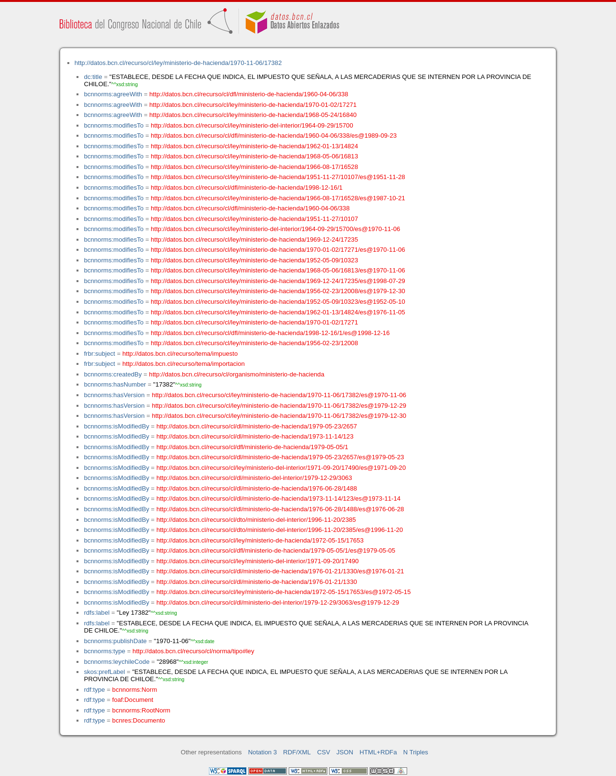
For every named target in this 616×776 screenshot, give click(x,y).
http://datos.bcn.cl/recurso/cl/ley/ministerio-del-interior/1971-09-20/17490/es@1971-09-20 (281, 467)
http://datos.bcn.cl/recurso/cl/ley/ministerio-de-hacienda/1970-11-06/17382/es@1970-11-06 (279, 395)
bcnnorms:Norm (134, 689)
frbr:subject (99, 353)
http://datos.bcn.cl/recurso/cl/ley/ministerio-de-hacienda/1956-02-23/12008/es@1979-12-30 (278, 291)
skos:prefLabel (104, 671)
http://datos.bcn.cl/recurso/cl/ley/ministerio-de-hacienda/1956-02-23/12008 (254, 343)
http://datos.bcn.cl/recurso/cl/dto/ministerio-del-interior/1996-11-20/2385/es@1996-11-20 (279, 529)
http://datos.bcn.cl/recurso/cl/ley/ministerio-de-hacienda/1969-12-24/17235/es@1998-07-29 (278, 281)
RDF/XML (297, 752)
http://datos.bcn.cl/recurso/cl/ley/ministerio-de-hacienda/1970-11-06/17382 (178, 62)
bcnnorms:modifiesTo (113, 125)
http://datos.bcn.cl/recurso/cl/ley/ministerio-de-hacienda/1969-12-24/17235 (254, 239)
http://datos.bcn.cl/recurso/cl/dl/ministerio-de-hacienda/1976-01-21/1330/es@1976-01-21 (280, 571)
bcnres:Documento (138, 720)
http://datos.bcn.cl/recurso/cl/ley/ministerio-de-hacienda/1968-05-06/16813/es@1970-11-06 (278, 270)
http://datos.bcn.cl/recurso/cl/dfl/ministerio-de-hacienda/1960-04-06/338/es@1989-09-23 (274, 135)
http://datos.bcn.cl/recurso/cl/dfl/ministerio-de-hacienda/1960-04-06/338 (248, 94)
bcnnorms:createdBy (112, 374)
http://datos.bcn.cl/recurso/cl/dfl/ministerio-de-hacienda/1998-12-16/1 (247, 187)
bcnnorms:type (104, 651)
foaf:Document (132, 699)
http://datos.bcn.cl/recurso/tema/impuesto (180, 353)
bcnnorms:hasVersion (114, 395)
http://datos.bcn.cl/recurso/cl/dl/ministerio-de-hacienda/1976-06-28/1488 (256, 488)
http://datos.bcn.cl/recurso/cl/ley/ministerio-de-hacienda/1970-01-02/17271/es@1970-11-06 (278, 249)
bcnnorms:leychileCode (116, 661)
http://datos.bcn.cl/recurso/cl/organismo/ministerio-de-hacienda (236, 374)
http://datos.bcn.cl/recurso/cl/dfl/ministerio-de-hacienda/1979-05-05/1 (252, 447)
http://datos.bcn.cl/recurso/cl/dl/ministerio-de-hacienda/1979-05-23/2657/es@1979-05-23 (280, 457)
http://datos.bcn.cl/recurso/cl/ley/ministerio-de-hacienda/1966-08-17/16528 (254, 166)
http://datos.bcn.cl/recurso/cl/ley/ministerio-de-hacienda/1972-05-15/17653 (260, 540)
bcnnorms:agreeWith (113, 94)
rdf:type (94, 689)
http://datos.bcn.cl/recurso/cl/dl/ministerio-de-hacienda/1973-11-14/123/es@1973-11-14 (278, 498)
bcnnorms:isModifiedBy (116, 426)
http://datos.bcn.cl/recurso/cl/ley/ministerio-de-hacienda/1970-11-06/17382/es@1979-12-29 (279, 405)
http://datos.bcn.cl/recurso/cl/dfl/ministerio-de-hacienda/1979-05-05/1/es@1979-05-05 (275, 550)
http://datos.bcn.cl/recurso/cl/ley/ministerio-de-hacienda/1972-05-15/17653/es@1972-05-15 (283, 591)
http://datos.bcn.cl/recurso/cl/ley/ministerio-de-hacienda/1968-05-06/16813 (254, 156)
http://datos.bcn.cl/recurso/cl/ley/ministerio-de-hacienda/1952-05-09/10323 (254, 260)
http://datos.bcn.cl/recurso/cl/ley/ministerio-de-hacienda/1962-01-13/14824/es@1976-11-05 (278, 312)
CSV (323, 752)
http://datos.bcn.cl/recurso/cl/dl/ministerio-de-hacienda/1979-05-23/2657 (256, 426)
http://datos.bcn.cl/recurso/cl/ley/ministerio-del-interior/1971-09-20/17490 (257, 561)
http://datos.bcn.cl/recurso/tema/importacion (183, 363)
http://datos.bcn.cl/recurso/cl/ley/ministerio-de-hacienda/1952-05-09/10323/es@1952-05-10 (278, 301)
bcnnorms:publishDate (115, 641)
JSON (344, 752)
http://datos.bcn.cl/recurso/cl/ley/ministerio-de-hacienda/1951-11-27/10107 (254, 218)
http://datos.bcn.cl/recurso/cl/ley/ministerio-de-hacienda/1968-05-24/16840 (253, 114)
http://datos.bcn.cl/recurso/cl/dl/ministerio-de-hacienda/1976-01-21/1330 (256, 581)
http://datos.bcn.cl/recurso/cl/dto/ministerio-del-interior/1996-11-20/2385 (256, 519)
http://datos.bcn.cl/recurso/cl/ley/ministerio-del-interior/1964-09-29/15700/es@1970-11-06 (275, 229)
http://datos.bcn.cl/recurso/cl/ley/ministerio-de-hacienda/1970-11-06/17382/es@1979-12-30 (279, 415)
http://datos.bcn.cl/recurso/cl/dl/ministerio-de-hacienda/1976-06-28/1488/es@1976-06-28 (280, 509)
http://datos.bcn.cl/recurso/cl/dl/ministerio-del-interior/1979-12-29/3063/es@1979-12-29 (277, 602)
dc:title (93, 76)
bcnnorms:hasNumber (115, 384)
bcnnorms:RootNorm (141, 710)
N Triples (415, 752)
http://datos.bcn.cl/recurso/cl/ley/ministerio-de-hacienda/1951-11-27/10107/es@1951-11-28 (278, 177)
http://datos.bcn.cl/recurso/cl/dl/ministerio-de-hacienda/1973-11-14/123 (255, 436)
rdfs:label (96, 612)
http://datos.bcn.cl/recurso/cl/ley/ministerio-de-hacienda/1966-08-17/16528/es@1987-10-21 (278, 198)
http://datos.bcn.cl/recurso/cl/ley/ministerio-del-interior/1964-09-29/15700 (252, 125)
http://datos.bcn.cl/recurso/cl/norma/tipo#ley (193, 651)
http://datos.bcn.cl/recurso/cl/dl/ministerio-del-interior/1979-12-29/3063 (254, 477)
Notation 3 (262, 752)
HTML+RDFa (378, 752)
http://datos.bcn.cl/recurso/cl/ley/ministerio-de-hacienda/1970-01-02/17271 (253, 104)
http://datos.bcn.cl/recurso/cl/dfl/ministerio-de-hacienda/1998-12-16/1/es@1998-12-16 (270, 332)
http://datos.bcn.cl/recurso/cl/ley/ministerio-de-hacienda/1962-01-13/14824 (254, 146)
